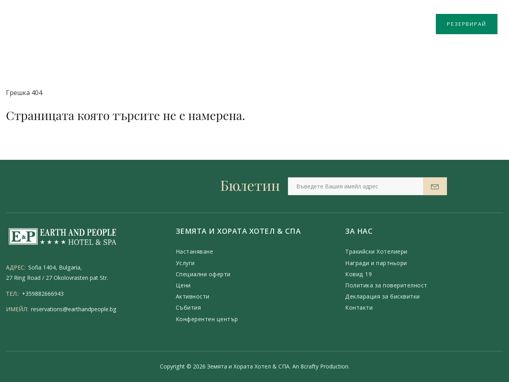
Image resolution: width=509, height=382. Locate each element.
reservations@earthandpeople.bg (74, 309)
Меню (27, 25)
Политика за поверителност (386, 285)
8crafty (310, 366)
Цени (183, 285)
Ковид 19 (358, 274)
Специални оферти (203, 274)
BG (423, 24)
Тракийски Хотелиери (376, 251)
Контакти (359, 307)
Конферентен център (207, 319)
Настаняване (195, 251)
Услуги (185, 263)
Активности (193, 296)
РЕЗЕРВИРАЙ (466, 23)
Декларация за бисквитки (382, 296)
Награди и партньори (376, 263)
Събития (188, 307)
